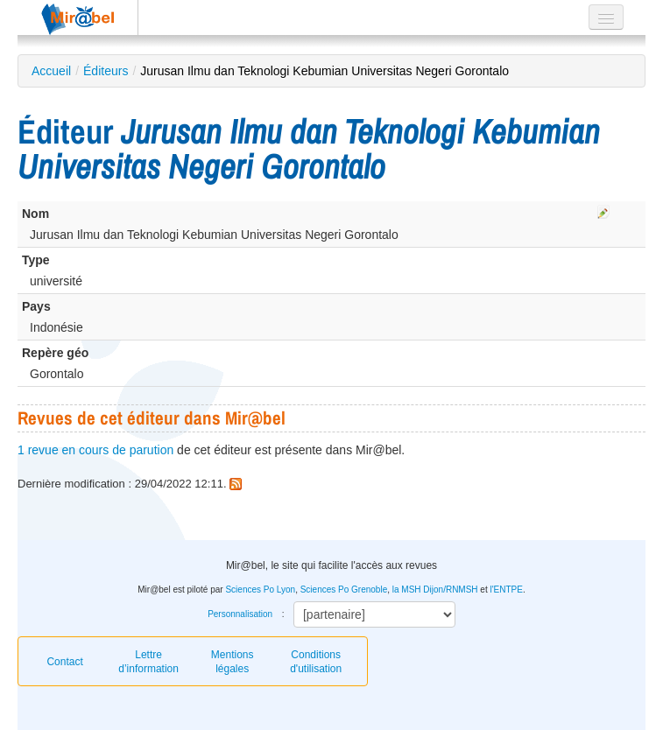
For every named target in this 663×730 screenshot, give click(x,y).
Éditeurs (105, 71)
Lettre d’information (148, 662)
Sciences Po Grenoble (344, 589)
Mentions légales (232, 662)
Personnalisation (240, 614)
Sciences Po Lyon (260, 589)
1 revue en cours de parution (95, 450)
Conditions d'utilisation (316, 662)
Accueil (51, 71)
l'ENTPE (506, 589)
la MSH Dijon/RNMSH (435, 589)
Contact (64, 662)
